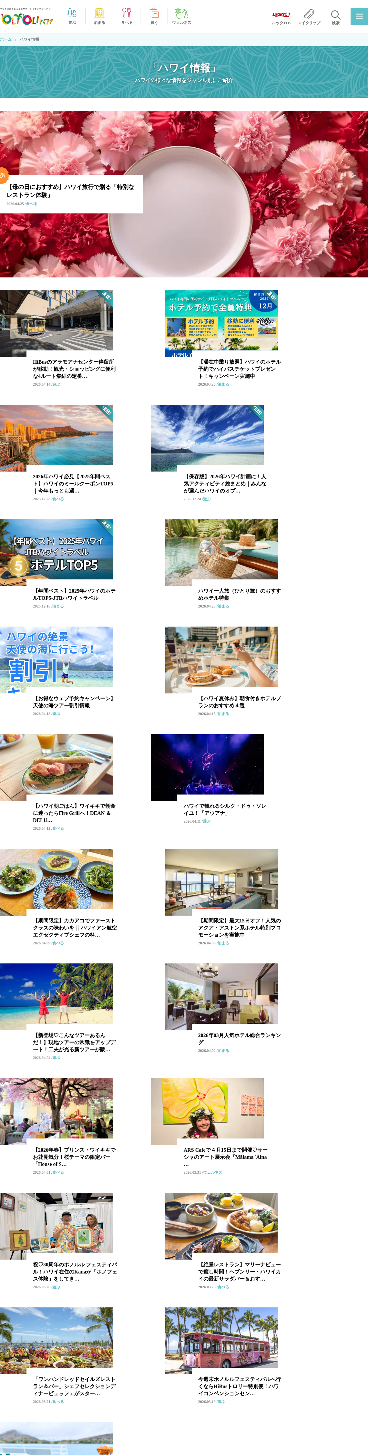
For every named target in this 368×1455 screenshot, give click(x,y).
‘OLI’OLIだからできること (213, 1364)
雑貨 (128, 1290)
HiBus (168, 1231)
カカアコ (261, 1255)
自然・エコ (188, 1255)
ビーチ (88, 1278)
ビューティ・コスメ (168, 1290)
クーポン (115, 1255)
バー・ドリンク (188, 1278)
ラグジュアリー (236, 1266)
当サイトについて (291, 1364)
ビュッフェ (146, 1278)
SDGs (166, 1266)
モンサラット (86, 1243)
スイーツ (57, 1266)
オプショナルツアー (126, 1231)
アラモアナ (226, 1255)
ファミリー (268, 1243)
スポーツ (228, 1278)
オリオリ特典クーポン (208, 1412)
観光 (52, 1243)
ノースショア (132, 1266)
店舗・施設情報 (202, 1424)
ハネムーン (150, 1255)
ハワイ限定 (230, 1243)
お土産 (150, 1243)
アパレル (196, 1266)
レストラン (265, 1231)
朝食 (114, 1278)
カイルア (261, 1278)
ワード (274, 1266)
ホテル (121, 1243)
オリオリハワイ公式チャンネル (216, 1400)
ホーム (6, 39)
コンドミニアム (64, 1290)
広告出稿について (291, 1388)
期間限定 (57, 1255)
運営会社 (284, 1351)
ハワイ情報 (48, 1390)
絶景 (86, 1255)
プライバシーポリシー (295, 1376)
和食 (52, 1231)
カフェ (102, 1290)
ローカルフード (188, 1243)
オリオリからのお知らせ (210, 1351)
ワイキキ (82, 1231)
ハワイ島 (57, 1278)
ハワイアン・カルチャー (214, 1231)
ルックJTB (93, 1266)
